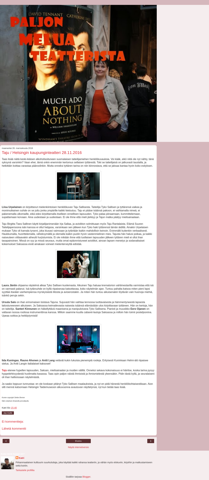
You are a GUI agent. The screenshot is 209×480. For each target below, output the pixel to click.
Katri (21, 458)
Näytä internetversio (78, 447)
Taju (4, 370)
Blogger (86, 476)
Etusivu (78, 441)
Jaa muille (7, 413)
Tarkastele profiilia (25, 470)
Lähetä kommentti (14, 428)
